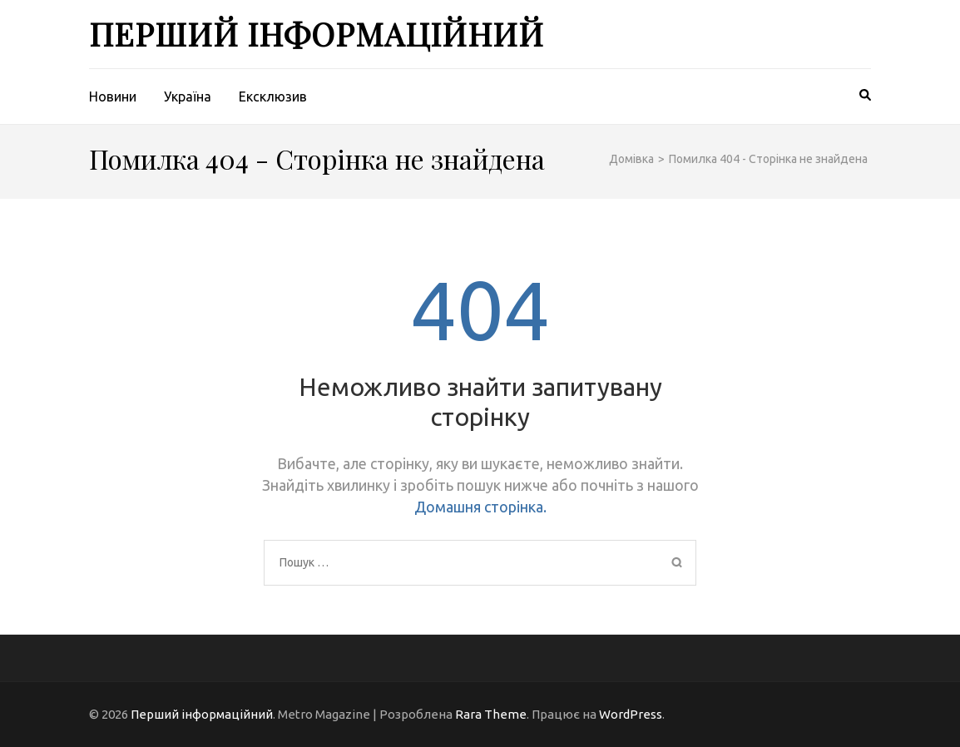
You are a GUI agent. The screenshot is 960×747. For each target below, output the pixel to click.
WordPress (630, 714)
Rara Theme (491, 714)
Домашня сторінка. (480, 506)
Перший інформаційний (316, 33)
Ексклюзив (273, 96)
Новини (112, 96)
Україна (187, 96)
